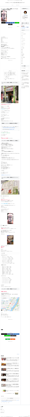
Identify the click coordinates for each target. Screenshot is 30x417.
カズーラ (25, 14)
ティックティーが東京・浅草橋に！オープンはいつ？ (10, 70)
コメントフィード (3, 410)
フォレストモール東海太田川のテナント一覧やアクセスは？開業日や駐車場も (25, 87)
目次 (9, 69)
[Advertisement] (10, 30)
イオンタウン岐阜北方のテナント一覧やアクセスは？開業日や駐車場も (25, 76)
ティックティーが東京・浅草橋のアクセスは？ (9, 77)
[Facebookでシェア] (7, 22)
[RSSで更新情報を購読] (11, 337)
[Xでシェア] (4, 22)
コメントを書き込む (10, 397)
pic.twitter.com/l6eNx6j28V (12, 126)
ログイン (2, 407)
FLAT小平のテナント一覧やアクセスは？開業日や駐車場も (25, 73)
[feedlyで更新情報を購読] (9, 337)
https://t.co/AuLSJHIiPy (6, 126)
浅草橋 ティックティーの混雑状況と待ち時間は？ (10, 71)
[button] (16, 22)
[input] (25, 68)
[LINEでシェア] (13, 22)
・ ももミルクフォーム (7, 74)
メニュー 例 (7, 76)
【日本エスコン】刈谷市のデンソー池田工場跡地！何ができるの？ (25, 80)
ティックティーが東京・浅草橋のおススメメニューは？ (10, 73)
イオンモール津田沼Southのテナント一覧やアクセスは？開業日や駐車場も (25, 83)
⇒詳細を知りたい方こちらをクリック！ (6, 173)
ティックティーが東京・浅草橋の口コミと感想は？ (10, 72)
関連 (5, 78)
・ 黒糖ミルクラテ (7, 75)
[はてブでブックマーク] (10, 22)
